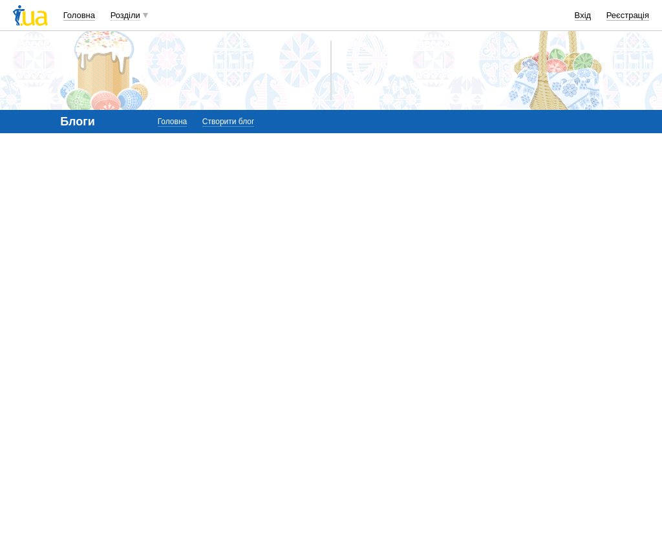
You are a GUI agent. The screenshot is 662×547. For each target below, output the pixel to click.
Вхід (583, 15)
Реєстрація (627, 15)
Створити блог (228, 121)
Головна (79, 15)
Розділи (125, 15)
